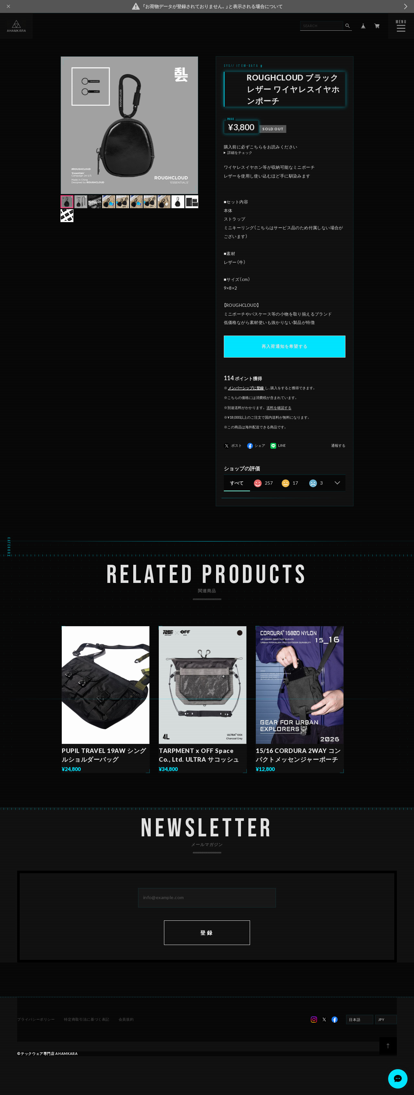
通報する (338, 445)
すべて (237, 483)
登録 (207, 932)
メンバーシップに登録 (246, 388)
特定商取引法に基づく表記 (86, 1019)
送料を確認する (279, 407)
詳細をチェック (239, 153)
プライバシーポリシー (36, 1019)
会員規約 (126, 1019)
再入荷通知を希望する (285, 346)
